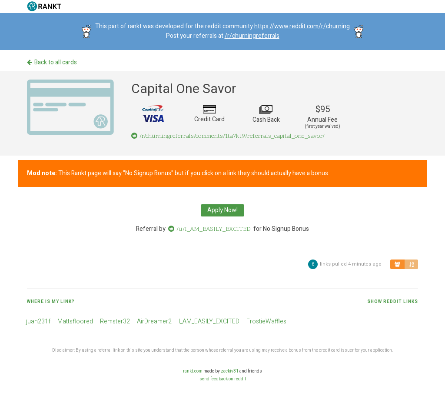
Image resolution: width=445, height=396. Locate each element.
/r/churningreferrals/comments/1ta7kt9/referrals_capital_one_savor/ (228, 136)
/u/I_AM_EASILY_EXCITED (209, 229)
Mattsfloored (75, 321)
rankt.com (193, 371)
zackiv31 (230, 371)
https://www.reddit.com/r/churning (302, 26)
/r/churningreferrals (252, 35)
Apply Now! (222, 210)
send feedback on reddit (222, 379)
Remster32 (115, 321)
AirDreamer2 (154, 321)
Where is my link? (51, 302)
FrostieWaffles (266, 321)
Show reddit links (392, 302)
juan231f (38, 321)
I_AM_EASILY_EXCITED (209, 321)
